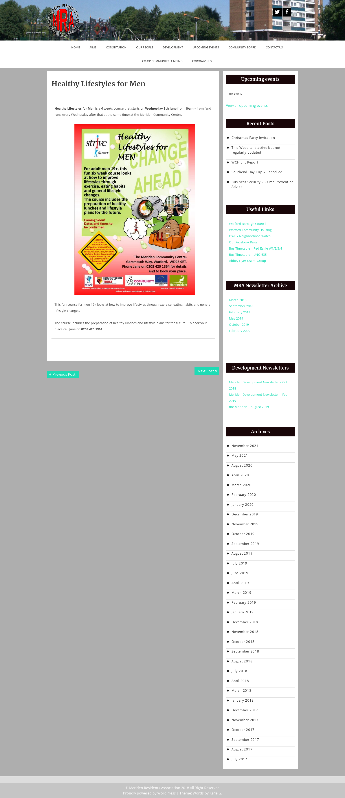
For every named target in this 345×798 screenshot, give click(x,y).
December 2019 (244, 514)
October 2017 (243, 729)
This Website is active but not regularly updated (256, 150)
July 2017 (239, 759)
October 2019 (239, 324)
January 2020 (242, 504)
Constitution (116, 47)
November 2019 (245, 524)
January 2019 (242, 612)
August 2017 (241, 749)
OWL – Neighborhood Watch (250, 236)
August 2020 (241, 465)
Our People (144, 47)
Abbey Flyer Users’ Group (247, 261)
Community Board (242, 47)
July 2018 (239, 671)
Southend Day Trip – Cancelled (257, 172)
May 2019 (236, 318)
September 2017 (245, 739)
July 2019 (239, 563)
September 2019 (245, 543)
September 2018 (241, 306)
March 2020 (241, 485)
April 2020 (240, 475)
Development (173, 47)
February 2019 (239, 312)
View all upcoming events (247, 105)
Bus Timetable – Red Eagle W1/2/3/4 (255, 248)
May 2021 (239, 455)
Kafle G (215, 793)
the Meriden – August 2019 (249, 407)
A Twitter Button (277, 12)
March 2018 (237, 300)
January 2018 (242, 700)
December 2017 (244, 710)
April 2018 (240, 680)
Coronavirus (202, 61)
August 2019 (241, 553)
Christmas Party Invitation (253, 137)
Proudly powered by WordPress (149, 793)
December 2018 (244, 622)
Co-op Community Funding (162, 61)
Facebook (287, 12)
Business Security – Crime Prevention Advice (262, 184)
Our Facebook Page (243, 242)
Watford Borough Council (247, 224)
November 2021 (245, 445)
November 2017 (245, 720)
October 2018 (243, 641)
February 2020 (239, 331)
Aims (93, 47)
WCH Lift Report (244, 162)
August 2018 (241, 661)
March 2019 (241, 592)
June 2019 (239, 573)
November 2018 (245, 631)
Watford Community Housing (250, 230)
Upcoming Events (206, 47)
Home (75, 47)
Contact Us (274, 47)
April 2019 (240, 583)
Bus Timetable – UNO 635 (248, 254)
